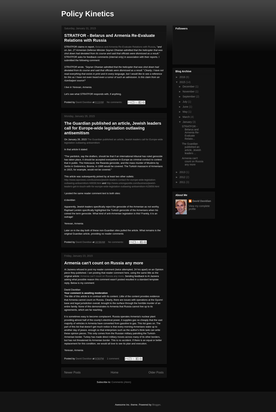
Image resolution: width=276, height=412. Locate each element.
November (189, 91)
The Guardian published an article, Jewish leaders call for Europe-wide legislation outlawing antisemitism (112, 128)
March (187, 116)
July (185, 101)
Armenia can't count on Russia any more (103, 263)
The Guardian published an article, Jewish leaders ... (191, 148)
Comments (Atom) (121, 382)
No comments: (115, 102)
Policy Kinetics (87, 14)
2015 (182, 82)
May (185, 111)
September (189, 96)
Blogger (156, 404)
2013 (182, 172)
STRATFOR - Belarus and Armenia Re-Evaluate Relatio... (190, 132)
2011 (182, 182)
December (189, 86)
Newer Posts (72, 372)
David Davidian (201, 201)
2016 (182, 77)
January (188, 121)
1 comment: (113, 358)
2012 (182, 177)
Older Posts (155, 372)
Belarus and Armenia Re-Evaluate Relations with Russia (125, 46)
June (186, 106)
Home (114, 372)
